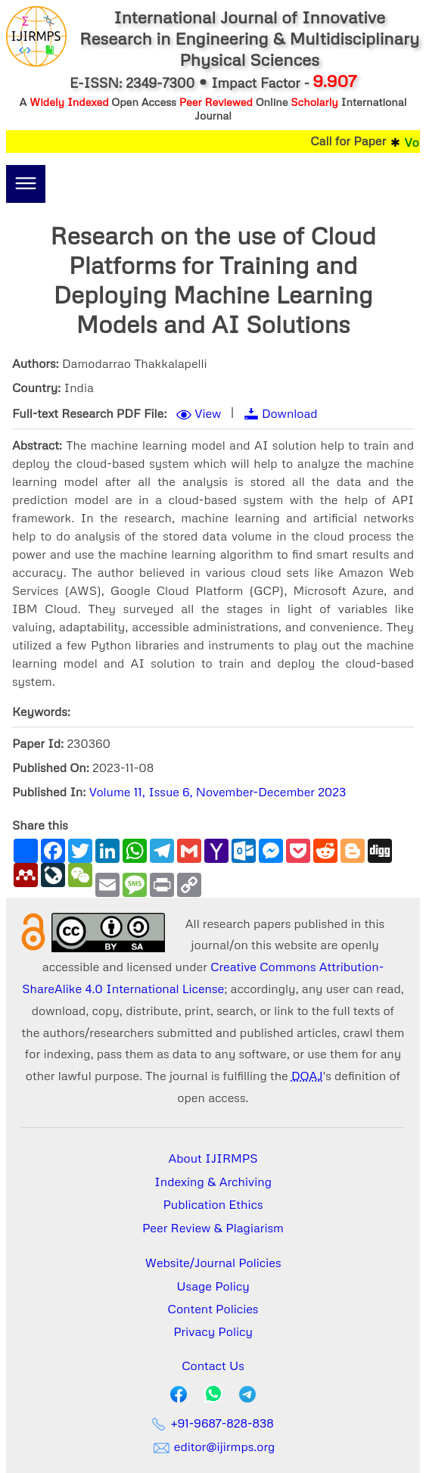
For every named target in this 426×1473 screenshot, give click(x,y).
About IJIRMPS (212, 1158)
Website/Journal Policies (213, 1262)
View (207, 413)
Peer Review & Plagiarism (213, 1227)
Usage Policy (212, 1286)
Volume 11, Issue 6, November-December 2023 (218, 791)
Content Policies (213, 1308)
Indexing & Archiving (213, 1181)
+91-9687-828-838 (213, 1423)
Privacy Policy (213, 1331)
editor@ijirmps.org (213, 1446)
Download (290, 413)
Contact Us (213, 1365)
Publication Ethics (213, 1204)
